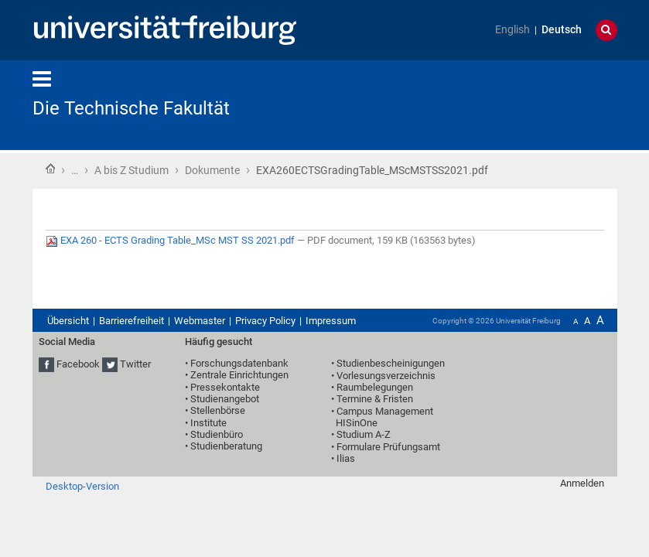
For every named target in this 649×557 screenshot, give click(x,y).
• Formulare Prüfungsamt (385, 447)
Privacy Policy (265, 320)
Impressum (331, 320)
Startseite (50, 168)
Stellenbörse (217, 410)
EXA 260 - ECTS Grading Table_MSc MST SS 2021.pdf (171, 240)
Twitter (135, 364)
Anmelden (582, 483)
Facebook (78, 364)
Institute (208, 423)
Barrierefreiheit (131, 320)
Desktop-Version (82, 486)
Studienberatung (226, 446)
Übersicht (68, 320)
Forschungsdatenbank (239, 363)
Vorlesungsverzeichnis (386, 375)
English (512, 29)
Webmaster (199, 320)
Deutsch (561, 29)
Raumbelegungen (374, 387)
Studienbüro (216, 434)
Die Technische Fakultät (131, 108)
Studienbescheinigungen (390, 363)
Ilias (345, 458)
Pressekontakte (225, 387)
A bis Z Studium (131, 170)
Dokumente (212, 170)
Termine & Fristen (374, 399)
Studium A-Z (363, 434)
